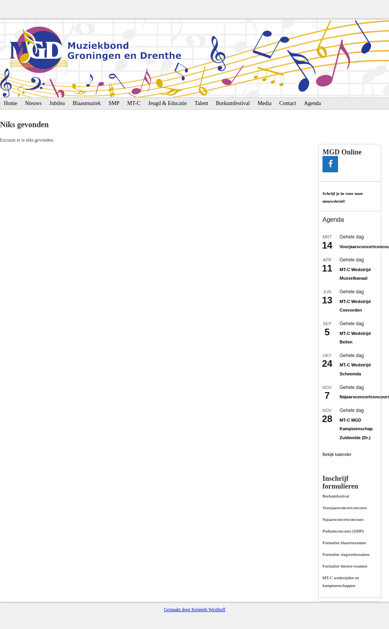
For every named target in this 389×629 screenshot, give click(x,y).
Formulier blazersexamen (344, 542)
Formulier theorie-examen (344, 566)
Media (265, 103)
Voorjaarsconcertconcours (344, 507)
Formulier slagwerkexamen (346, 554)
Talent (201, 103)
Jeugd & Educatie (167, 103)
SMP (114, 103)
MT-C (133, 103)
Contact (287, 103)
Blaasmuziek (87, 103)
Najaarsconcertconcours (343, 519)
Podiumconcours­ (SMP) (343, 531)
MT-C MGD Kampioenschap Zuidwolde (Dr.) (356, 429)
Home (10, 103)
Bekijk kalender (337, 454)
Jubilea (57, 103)
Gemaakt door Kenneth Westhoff (194, 609)
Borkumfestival (233, 103)
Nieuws (33, 103)
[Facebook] (330, 164)
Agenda (312, 103)
